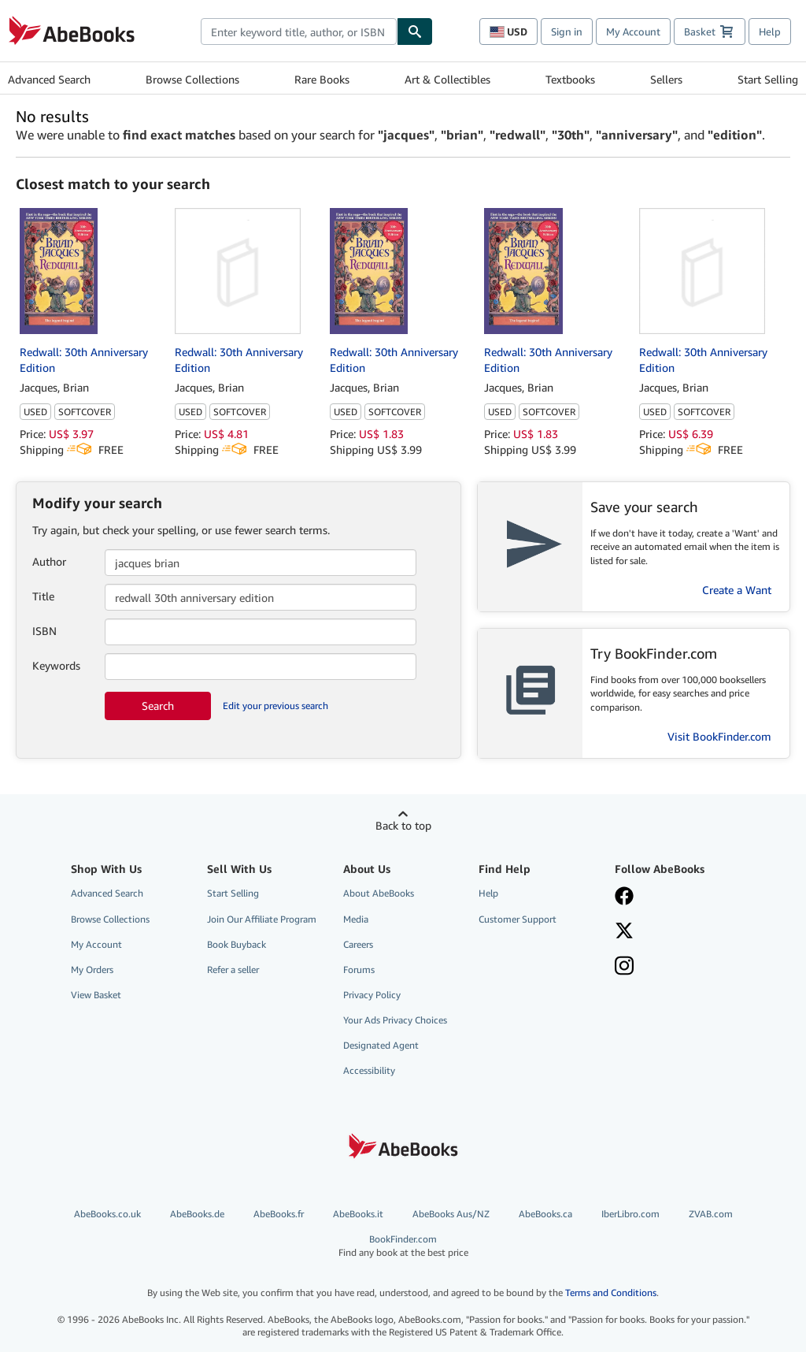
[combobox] (299, 31)
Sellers (666, 79)
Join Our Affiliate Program (261, 919)
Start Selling (768, 79)
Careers (358, 944)
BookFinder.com (403, 1246)
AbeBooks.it (358, 1214)
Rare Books (321, 79)
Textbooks (570, 79)
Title (43, 596)
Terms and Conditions (610, 1292)
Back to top (403, 825)
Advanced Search (49, 79)
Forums (359, 969)
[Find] (414, 31)
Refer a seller (233, 969)
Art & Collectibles (447, 79)
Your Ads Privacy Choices (395, 1020)
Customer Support (517, 919)
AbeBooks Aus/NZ (451, 1214)
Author (49, 561)
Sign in (566, 31)
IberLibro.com (630, 1214)
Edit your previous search (275, 705)
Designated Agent (381, 1045)
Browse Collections (192, 79)
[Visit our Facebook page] (673, 897)
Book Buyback (236, 944)
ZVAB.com (711, 1214)
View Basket (96, 995)
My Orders (92, 969)
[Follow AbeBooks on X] (673, 932)
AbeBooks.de (197, 1214)
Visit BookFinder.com (719, 736)
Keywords (56, 665)
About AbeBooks (378, 893)
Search (158, 705)
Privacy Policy (372, 995)
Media (355, 919)
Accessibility (369, 1070)
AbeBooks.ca (545, 1214)
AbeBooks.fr (278, 1214)
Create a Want (736, 589)
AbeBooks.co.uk (107, 1214)
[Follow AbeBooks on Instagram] (673, 967)
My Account (633, 31)
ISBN (44, 630)
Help (770, 31)
